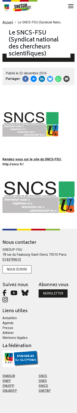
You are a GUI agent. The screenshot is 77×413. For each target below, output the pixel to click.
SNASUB (8, 376)
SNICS (43, 386)
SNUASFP (9, 391)
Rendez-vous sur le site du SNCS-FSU (32, 159)
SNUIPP (8, 386)
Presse (7, 328)
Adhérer (8, 333)
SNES (43, 381)
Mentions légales (15, 338)
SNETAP (45, 391)
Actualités (9, 318)
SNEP (6, 381)
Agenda (7, 323)
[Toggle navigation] (71, 6)
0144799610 (11, 259)
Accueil (7, 22)
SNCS (43, 376)
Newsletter (53, 293)
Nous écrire (17, 269)
